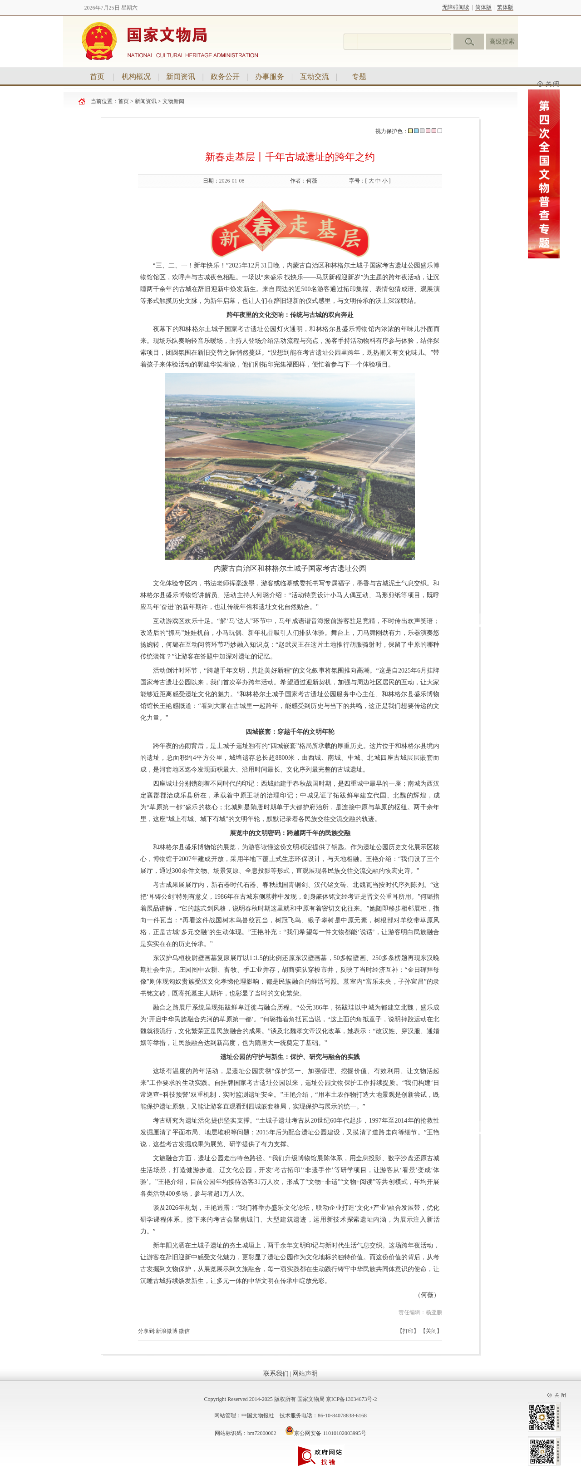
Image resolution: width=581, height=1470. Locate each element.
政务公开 (225, 76)
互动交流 (314, 76)
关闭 (431, 1331)
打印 (408, 1331)
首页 (97, 76)
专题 (359, 76)
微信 (184, 1331)
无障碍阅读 (455, 7)
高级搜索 (502, 41)
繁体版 (505, 7)
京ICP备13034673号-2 (351, 1399)
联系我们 (276, 1373)
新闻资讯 (180, 76)
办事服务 (269, 76)
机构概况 (136, 76)
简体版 (483, 7)
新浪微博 (166, 1331)
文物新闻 (173, 101)
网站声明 (305, 1373)
